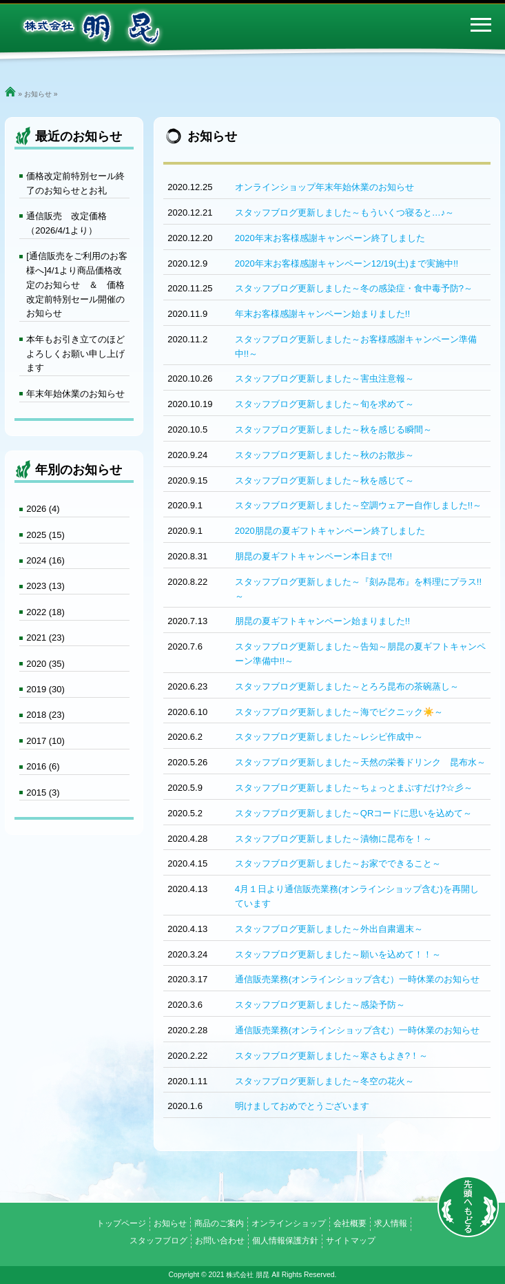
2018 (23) (45, 715)
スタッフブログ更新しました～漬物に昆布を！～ (333, 838)
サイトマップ (350, 1240)
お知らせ (38, 94)
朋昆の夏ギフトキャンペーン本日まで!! (313, 556)
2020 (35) (45, 664)
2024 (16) (45, 560)
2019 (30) (45, 689)
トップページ (121, 1223)
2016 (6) (42, 766)
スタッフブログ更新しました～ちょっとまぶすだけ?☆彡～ (354, 788)
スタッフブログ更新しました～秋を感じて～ (324, 480)
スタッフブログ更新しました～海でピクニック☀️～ (339, 712)
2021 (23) (45, 637)
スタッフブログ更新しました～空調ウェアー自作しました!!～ (358, 505)
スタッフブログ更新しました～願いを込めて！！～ (338, 954)
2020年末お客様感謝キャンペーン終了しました (330, 238)
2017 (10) (45, 741)
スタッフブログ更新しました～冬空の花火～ (324, 1081)
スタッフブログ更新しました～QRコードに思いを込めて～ (354, 813)
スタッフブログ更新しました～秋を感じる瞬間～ (333, 429)
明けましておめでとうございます (302, 1106)
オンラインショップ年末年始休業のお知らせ (324, 187)
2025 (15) (45, 535)
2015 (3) (42, 792)
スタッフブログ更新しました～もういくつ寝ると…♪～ (345, 212)
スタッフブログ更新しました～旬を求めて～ (324, 404)
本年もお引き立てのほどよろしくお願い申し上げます (75, 353)
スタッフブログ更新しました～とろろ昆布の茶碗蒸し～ (347, 686)
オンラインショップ (288, 1223)
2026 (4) (42, 509)
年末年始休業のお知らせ (75, 394)
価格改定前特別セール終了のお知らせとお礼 (75, 183)
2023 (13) (45, 586)
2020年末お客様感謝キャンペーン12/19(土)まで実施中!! (346, 263)
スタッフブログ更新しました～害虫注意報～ (324, 378)
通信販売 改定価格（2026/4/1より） (66, 223)
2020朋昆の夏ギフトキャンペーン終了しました (330, 531)
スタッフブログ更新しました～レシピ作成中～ (329, 737)
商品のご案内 (219, 1223)
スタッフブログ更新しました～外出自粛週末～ (329, 929)
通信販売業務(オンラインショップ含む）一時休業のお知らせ (357, 979)
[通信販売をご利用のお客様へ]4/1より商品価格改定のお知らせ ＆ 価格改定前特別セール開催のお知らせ (76, 284)
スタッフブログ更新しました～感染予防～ (320, 1005)
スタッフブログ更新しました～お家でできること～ (338, 863)
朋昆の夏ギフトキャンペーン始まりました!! (322, 621)
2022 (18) (45, 612)
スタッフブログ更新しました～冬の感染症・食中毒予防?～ (354, 288)
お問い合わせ (220, 1240)
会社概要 (350, 1223)
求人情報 (390, 1223)
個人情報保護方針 (285, 1240)
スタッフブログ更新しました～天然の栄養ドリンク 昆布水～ (360, 762)
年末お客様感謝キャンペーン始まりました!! (322, 314)
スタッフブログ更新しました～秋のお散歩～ (324, 455)
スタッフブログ (158, 1240)
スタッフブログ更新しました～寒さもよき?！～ (331, 1055)
